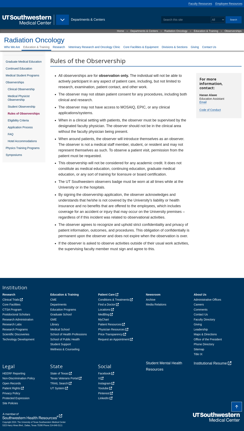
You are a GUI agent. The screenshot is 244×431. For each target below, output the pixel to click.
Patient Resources (109, 324)
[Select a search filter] (218, 20)
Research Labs (12, 324)
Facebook (104, 373)
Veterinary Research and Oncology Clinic (94, 47)
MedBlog (103, 314)
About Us (200, 294)
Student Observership (21, 106)
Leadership (201, 329)
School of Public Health (65, 339)
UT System (57, 388)
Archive (151, 299)
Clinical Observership (21, 89)
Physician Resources (111, 329)
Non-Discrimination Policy (18, 378)
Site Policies (10, 403)
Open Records (11, 383)
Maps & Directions (205, 334)
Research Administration (17, 319)
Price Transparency (110, 334)
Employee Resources (228, 3)
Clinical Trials (10, 299)
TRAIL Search (59, 383)
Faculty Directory (204, 319)
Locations (104, 309)
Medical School (60, 329)
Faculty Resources (200, 3)
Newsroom (153, 294)
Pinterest (103, 393)
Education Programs (63, 309)
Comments (201, 309)
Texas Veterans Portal (64, 378)
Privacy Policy (11, 393)
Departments (58, 304)
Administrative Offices (207, 299)
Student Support (60, 344)
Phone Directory (204, 344)
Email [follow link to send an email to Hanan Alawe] (203, 102)
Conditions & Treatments (113, 299)
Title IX (198, 354)
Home (120, 30)
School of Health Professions (68, 334)
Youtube (103, 388)
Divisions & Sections (174, 47)
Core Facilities (11, 304)
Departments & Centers (144, 30)
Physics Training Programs (23, 148)
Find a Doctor (106, 304)
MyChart (103, 319)
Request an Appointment (113, 339)
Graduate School (61, 314)
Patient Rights (11, 388)
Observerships (233, 30)
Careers (199, 304)
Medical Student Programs (22, 75)
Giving (195, 47)
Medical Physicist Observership (18, 97)
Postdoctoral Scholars (16, 314)
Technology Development (18, 339)
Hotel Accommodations (22, 141)
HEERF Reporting (13, 373)
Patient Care (106, 294)
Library (54, 324)
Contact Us (209, 47)
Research (59, 47)
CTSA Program (12, 309)
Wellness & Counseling (65, 349)
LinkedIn (103, 398)
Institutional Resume (210, 363)
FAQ (10, 134)
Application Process (20, 127)
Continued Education (19, 68)
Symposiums (14, 155)
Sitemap (199, 349)
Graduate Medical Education (24, 61)
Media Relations (156, 304)
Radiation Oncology (175, 30)
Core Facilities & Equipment (141, 47)
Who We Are (12, 47)
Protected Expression (15, 398)
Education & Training (206, 30)
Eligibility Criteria (18, 120)
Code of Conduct (210, 110)
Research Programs (15, 329)
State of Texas (59, 373)
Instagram (104, 383)
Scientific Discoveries (15, 334)
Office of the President (208, 339)
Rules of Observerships (24, 113)
